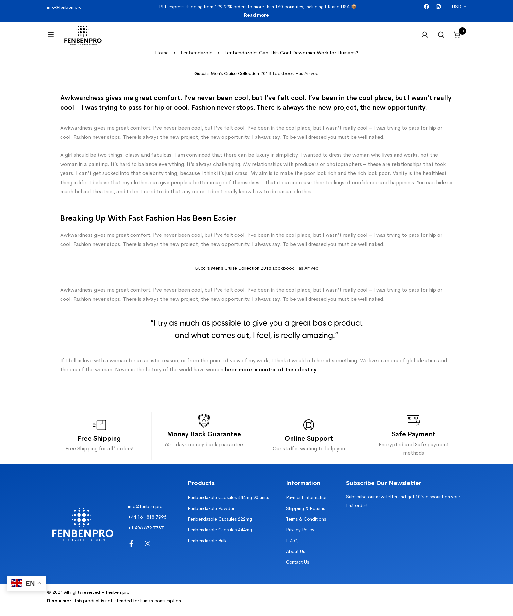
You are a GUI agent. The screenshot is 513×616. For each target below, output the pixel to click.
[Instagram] (438, 7)
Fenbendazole (196, 60)
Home (161, 60)
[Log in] (424, 38)
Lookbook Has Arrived (296, 276)
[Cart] (457, 38)
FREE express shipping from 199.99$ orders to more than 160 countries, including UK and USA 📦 (256, 11)
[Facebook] (426, 7)
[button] (296, 81)
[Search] (441, 38)
